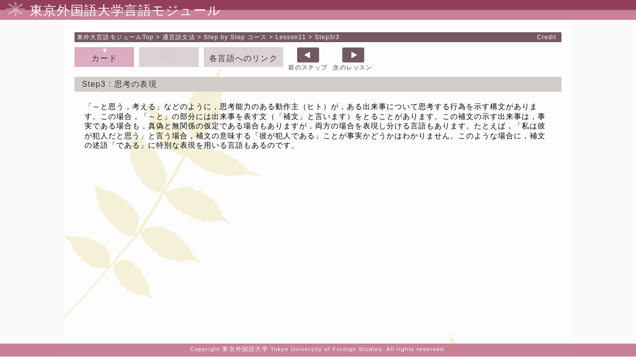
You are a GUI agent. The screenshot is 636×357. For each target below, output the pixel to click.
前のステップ (307, 67)
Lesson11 (291, 37)
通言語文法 (178, 37)
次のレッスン (352, 67)
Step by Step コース (235, 37)
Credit (546, 37)
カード (104, 58)
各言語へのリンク (243, 58)
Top (115, 37)
